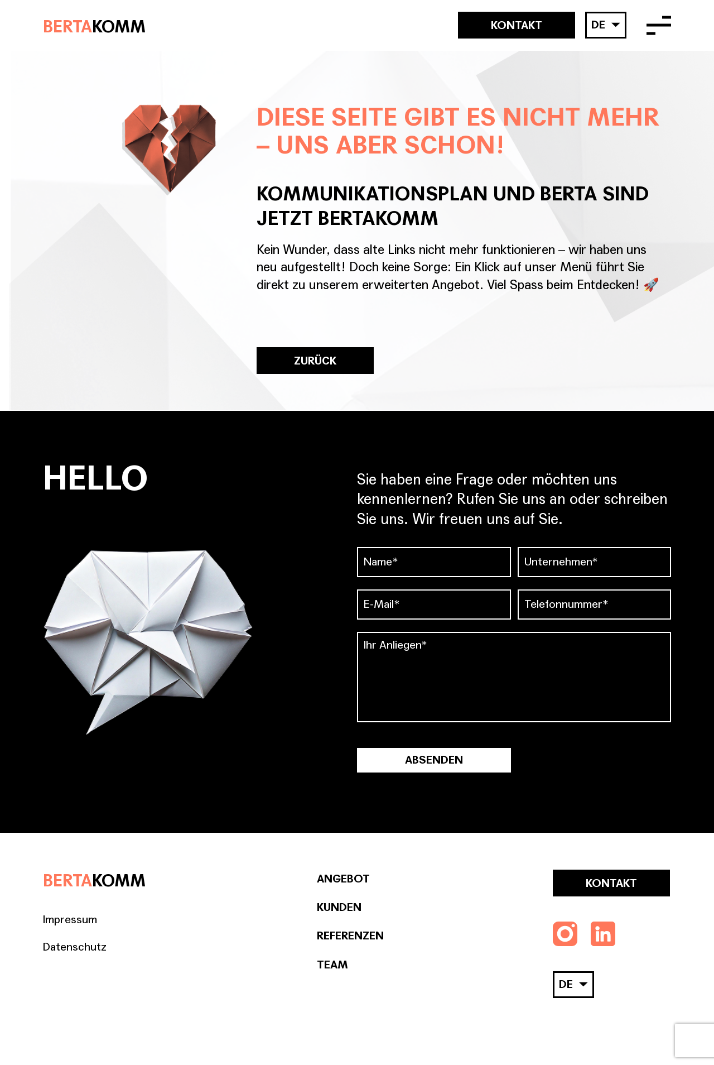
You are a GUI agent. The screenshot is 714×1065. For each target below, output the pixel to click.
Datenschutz (75, 947)
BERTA (94, 26)
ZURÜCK (315, 361)
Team (332, 965)
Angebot (343, 879)
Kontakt (516, 25)
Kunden (339, 907)
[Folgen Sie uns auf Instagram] (565, 934)
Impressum (70, 920)
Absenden (434, 760)
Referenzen (350, 936)
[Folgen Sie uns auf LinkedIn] (603, 934)
